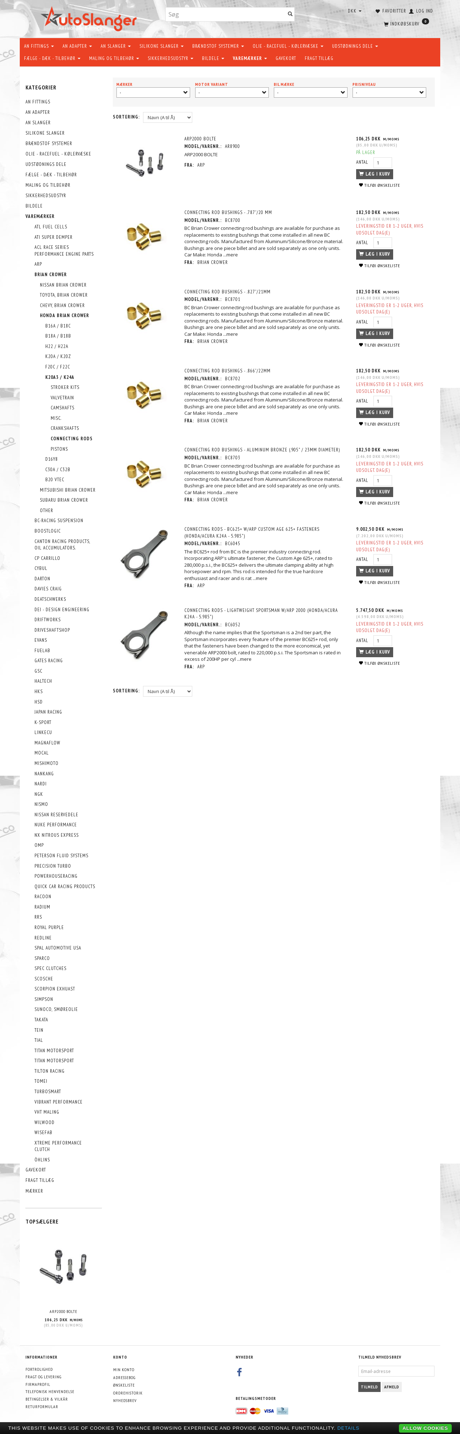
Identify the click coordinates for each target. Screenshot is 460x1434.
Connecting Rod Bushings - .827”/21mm (227, 292)
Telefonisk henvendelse (50, 1391)
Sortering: (126, 117)
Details (348, 1428)
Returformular (42, 1406)
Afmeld (391, 1386)
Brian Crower (212, 262)
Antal (363, 162)
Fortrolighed (39, 1369)
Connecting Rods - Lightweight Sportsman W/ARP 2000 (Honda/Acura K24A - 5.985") (261, 613)
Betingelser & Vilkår (47, 1399)
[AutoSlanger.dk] (90, 17)
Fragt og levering (43, 1376)
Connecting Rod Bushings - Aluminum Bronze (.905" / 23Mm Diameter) (262, 450)
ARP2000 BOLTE (63, 1311)
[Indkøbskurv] (405, 23)
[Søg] (290, 14)
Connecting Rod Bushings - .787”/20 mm (228, 212)
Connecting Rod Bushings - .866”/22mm (227, 371)
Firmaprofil (38, 1384)
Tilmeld (369, 1386)
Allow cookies (425, 1428)
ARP (201, 165)
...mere (230, 254)
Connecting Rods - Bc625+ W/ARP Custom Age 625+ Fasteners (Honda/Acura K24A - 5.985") (251, 532)
